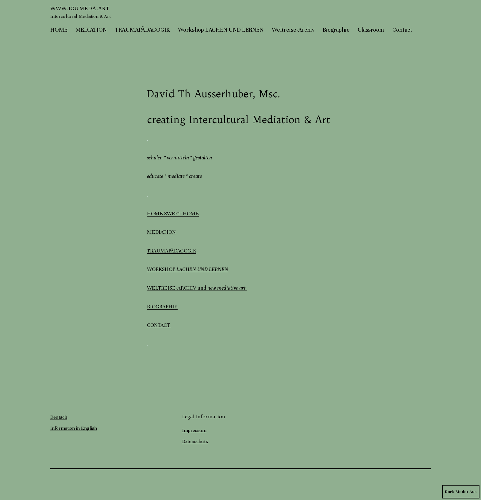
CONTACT (159, 325)
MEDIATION (91, 29)
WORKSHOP (187, 269)
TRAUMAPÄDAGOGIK (142, 29)
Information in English (73, 428)
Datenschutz (195, 441)
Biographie (336, 29)
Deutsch (58, 417)
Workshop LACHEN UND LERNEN (221, 29)
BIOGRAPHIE (162, 306)
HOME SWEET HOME (173, 213)
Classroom (371, 29)
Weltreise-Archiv (293, 29)
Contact (402, 29)
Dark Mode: (461, 491)
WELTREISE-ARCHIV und (197, 288)
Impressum (194, 430)
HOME (58, 29)
